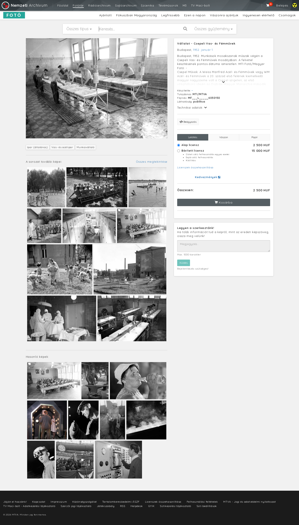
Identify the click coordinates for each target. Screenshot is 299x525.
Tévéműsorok (168, 5)
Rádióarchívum (99, 5)
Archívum (24, 5)
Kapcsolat (38, 501)
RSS (122, 506)
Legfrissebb (170, 15)
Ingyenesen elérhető (258, 15)
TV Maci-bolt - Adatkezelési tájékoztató (29, 506)
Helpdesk (137, 506)
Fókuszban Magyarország (136, 15)
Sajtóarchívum (126, 5)
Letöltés (192, 137)
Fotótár (78, 5)
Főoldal (62, 5)
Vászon (223, 137)
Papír (254, 137)
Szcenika (147, 5)
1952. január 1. (203, 49)
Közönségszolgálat (84, 501)
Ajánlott (105, 15)
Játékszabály (106, 506)
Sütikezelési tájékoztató (175, 506)
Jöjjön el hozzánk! (15, 501)
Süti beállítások (207, 506)
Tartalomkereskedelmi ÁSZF (121, 501)
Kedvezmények (207, 177)
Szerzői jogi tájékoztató (76, 506)
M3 (185, 5)
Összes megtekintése (151, 161)
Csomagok (287, 15)
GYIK (151, 506)
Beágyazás (188, 121)
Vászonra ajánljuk (224, 15)
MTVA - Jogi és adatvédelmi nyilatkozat (249, 501)
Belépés (282, 5)
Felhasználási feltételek (202, 501)
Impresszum (59, 501)
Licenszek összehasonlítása (195, 167)
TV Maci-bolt (200, 5)
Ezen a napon (195, 15)
